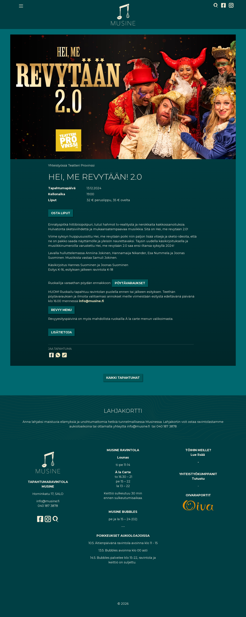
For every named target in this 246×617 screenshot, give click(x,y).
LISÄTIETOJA (61, 332)
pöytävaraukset (130, 283)
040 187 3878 (48, 506)
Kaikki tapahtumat (123, 377)
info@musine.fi (91, 301)
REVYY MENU (61, 310)
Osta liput (60, 213)
